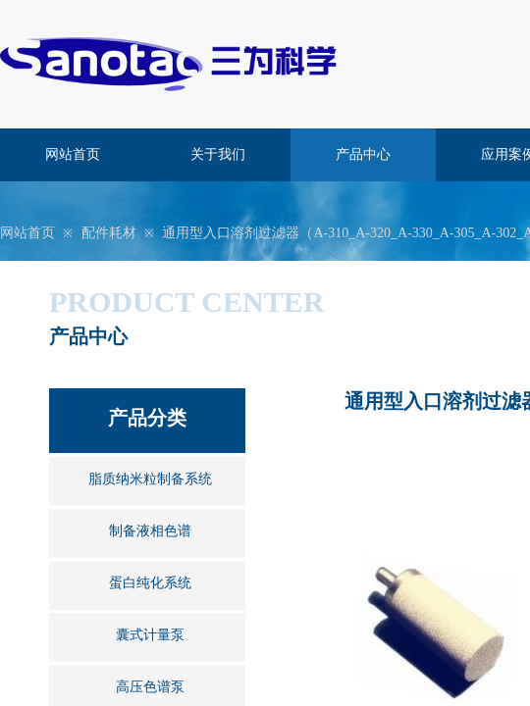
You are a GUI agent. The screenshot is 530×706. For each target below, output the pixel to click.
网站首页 (72, 154)
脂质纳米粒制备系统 (150, 479)
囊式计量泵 (150, 635)
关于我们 (217, 154)
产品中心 (363, 154)
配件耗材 (108, 233)
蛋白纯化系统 (150, 583)
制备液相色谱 (150, 531)
